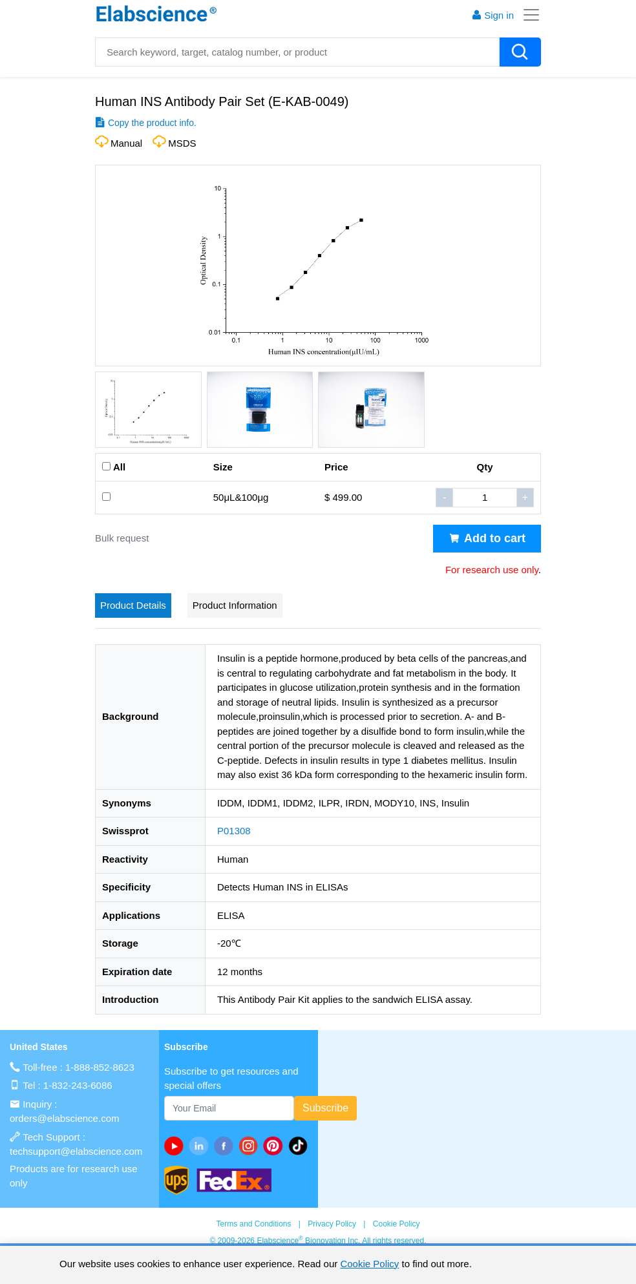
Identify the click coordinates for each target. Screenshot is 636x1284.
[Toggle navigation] (527, 15)
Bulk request (122, 537)
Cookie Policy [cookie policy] (369, 1263)
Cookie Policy (396, 1223)
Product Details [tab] (133, 605)
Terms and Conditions (253, 1223)
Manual (126, 143)
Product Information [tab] (235, 605)
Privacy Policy (332, 1223)
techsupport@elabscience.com (76, 1151)
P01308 (234, 830)
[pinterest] (275, 1145)
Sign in (492, 15)
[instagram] (250, 1145)
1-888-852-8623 (99, 1067)
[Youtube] (176, 1145)
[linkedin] (201, 1145)
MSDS (182, 143)
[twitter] (300, 1145)
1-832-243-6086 (77, 1085)
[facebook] (226, 1145)
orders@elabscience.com (64, 1118)
